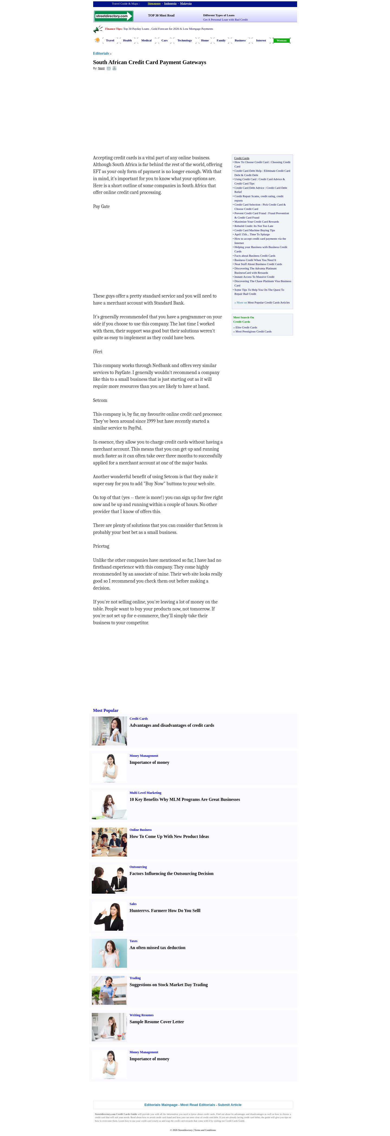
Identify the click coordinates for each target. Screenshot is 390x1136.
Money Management (144, 756)
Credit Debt (251, 175)
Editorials (101, 53)
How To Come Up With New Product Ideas (169, 836)
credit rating (268, 196)
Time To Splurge (260, 234)
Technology (184, 40)
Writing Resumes (142, 1015)
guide (267, 1117)
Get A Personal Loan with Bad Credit (225, 19)
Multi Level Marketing (145, 793)
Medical (146, 40)
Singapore (154, 3)
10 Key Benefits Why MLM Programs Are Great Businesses (185, 799)
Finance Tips (113, 28)
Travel (110, 40)
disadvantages (257, 1114)
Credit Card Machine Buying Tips (255, 230)
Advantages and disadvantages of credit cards (172, 725)
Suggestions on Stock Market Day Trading (169, 984)
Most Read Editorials (197, 1105)
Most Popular (106, 710)
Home (205, 40)
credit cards (209, 1114)
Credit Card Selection (247, 204)
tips (286, 1117)
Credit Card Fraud (248, 217)
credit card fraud (164, 1117)
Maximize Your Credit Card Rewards (257, 221)
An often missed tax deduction (158, 947)
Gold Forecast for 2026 (165, 28)
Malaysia (186, 3)
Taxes (134, 941)
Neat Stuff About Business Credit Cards (258, 264)
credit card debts (252, 1117)
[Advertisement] (137, 114)
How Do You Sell (183, 910)
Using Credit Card (245, 179)
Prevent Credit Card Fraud (250, 213)
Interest (261, 40)
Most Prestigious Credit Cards (254, 331)
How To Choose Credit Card (252, 162)
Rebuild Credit (243, 225)
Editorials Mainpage (161, 1105)
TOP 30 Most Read (161, 15)
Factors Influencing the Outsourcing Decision (172, 873)
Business (240, 40)
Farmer (158, 910)
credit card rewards (183, 1121)
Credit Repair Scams (247, 196)
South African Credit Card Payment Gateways (149, 62)
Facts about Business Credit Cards (255, 255)
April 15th (241, 234)
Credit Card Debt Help (248, 170)
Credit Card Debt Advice (249, 187)
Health (127, 40)
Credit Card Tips (244, 183)
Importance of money (150, 762)
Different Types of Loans (219, 15)
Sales (133, 904)
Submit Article (230, 1105)
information (172, 1114)
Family (221, 40)
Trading (135, 978)
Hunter (136, 910)
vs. (147, 910)
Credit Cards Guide (235, 1121)
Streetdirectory (185, 1130)
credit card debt (210, 1117)
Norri (101, 68)
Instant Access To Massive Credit (254, 276)
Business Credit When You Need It (255, 260)
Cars (164, 40)
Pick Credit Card (273, 204)
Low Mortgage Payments (198, 28)
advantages (239, 1114)
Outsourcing (138, 867)
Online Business (141, 830)
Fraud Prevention (278, 213)
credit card (100, 1117)
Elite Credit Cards (246, 327)
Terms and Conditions (205, 1130)
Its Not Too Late (263, 225)
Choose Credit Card (246, 208)
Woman (282, 40)
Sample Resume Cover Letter (157, 1021)
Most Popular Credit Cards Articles (269, 302)
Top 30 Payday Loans (136, 28)
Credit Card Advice (270, 179)
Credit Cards (139, 719)
